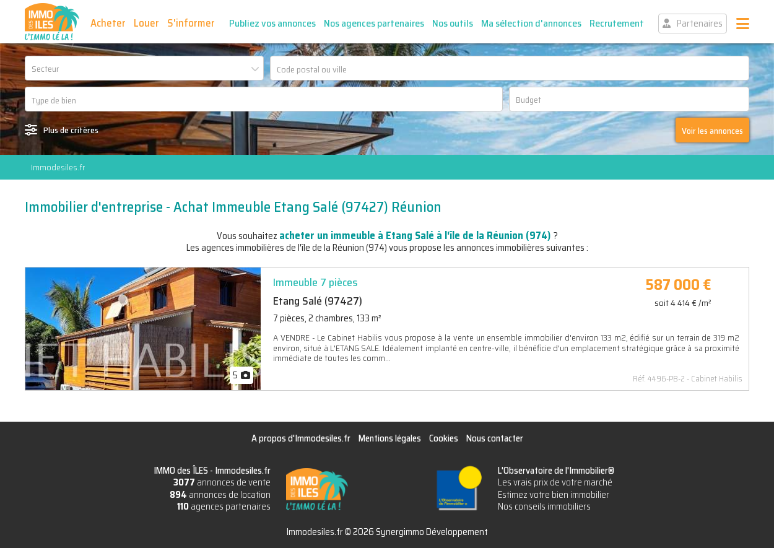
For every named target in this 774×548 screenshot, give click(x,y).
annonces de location (220, 494)
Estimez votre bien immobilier (553, 494)
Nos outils (452, 23)
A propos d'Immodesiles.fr (300, 438)
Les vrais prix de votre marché (555, 482)
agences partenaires (224, 506)
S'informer (191, 23)
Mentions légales (390, 438)
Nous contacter (494, 438)
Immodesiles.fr (58, 167)
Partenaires (700, 23)
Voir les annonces (712, 130)
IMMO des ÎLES (52, 21)
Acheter (108, 23)
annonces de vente (222, 482)
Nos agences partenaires (374, 23)
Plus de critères (70, 130)
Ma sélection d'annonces (531, 23)
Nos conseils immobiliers (544, 506)
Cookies (443, 438)
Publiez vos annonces (272, 23)
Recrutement (616, 23)
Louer (146, 23)
